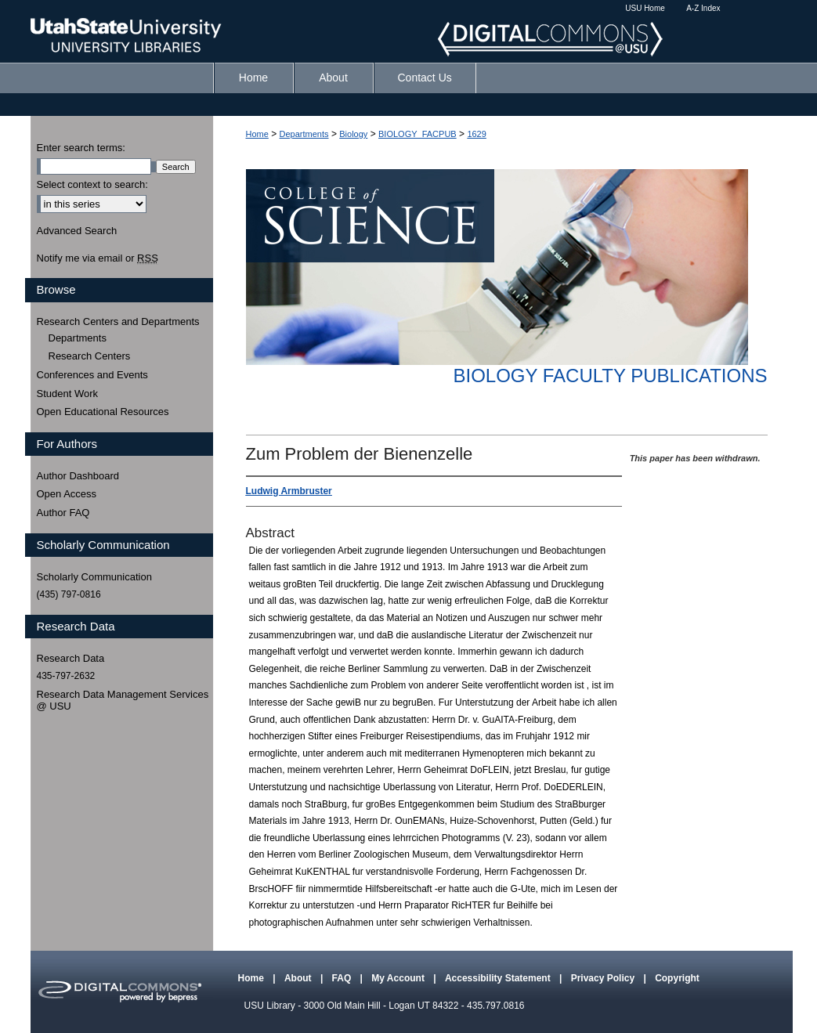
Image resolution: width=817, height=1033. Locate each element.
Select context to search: (92, 184)
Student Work (68, 393)
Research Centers (90, 356)
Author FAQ (63, 512)
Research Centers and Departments (118, 321)
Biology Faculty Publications (610, 375)
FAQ (343, 978)
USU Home (645, 8)
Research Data (71, 658)
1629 (476, 134)
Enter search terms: (81, 148)
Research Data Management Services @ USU (123, 700)
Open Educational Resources (103, 411)
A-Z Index (703, 8)
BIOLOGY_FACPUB (417, 134)
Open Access (67, 494)
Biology (353, 134)
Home (257, 134)
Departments (304, 134)
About (299, 978)
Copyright (677, 978)
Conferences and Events (92, 375)
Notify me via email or (97, 258)
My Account (399, 978)
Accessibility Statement (499, 978)
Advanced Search (77, 231)
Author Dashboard (78, 476)
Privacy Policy (604, 978)
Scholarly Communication (94, 577)
